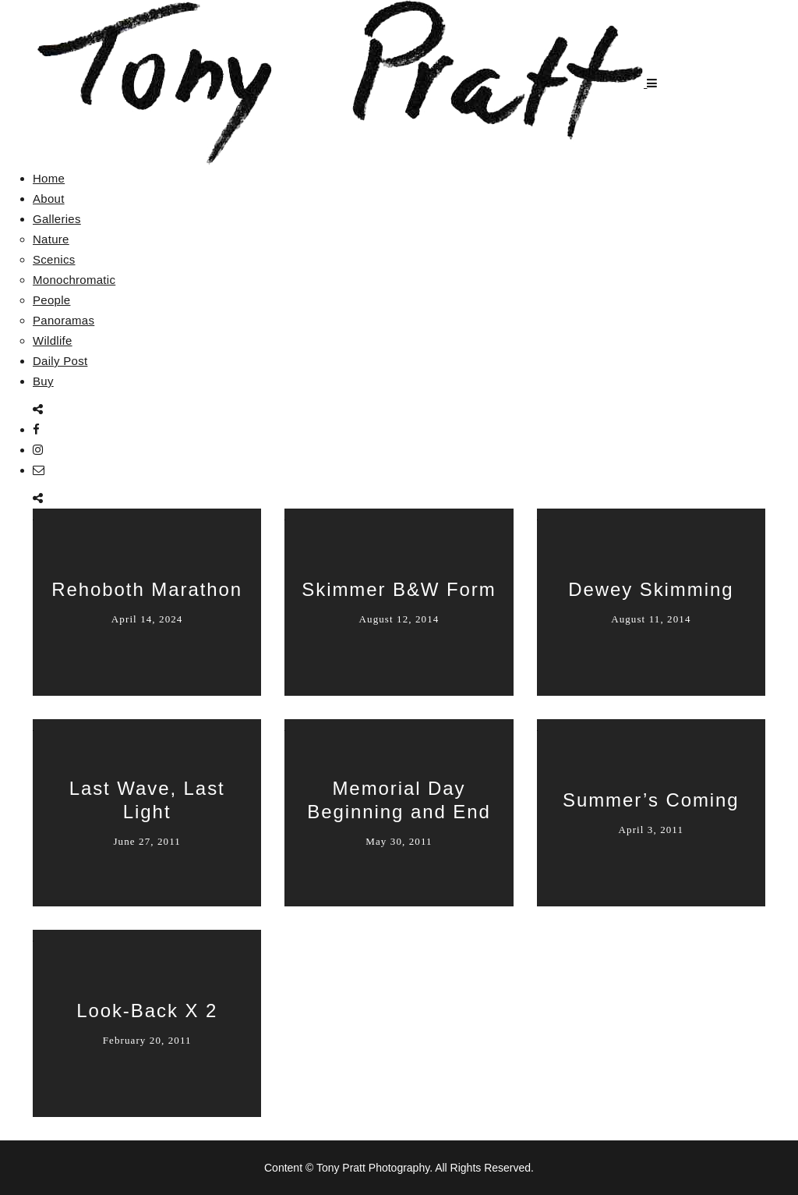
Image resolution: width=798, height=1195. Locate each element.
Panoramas (63, 320)
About (49, 198)
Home (49, 178)
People (52, 300)
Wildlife (52, 340)
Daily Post (60, 360)
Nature (51, 239)
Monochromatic (74, 279)
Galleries (57, 218)
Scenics (54, 259)
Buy (43, 381)
